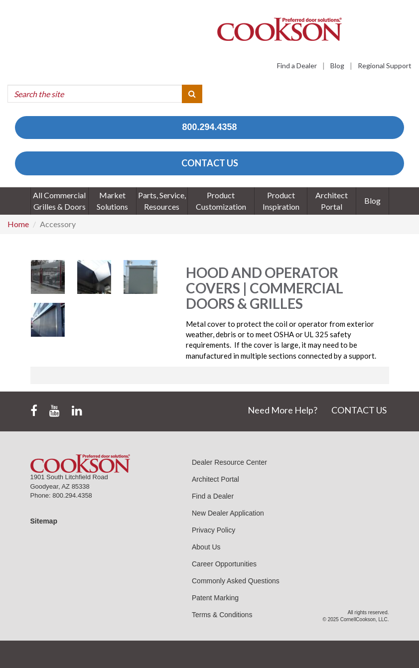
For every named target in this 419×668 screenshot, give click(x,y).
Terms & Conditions (222, 615)
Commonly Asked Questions (235, 581)
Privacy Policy (213, 530)
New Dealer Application (228, 513)
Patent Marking (215, 598)
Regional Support (385, 65)
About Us (206, 547)
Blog (337, 65)
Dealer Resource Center (229, 462)
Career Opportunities (224, 564)
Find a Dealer (297, 65)
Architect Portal (215, 479)
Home (18, 224)
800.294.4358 (209, 127)
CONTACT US (209, 162)
